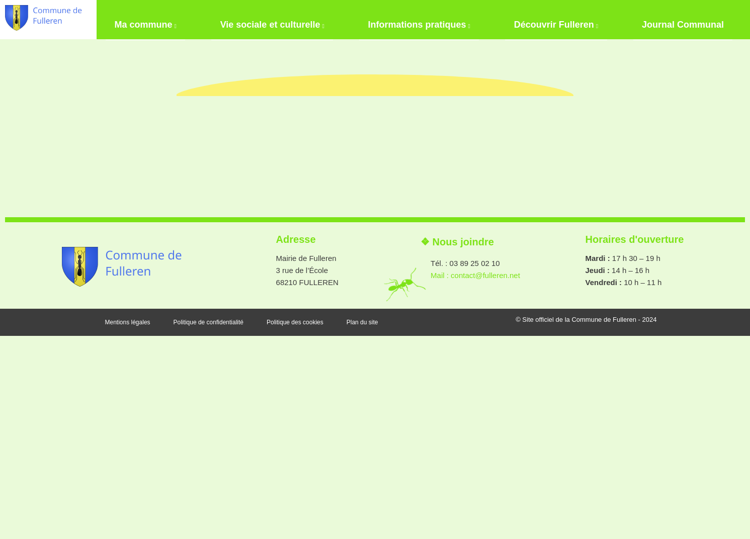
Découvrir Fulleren (560, 19)
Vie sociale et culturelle (268, 19)
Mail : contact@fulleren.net (475, 478)
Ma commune (137, 19)
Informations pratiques (419, 19)
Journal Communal (691, 18)
